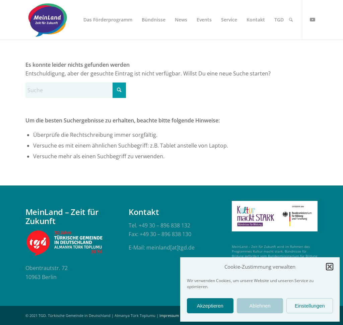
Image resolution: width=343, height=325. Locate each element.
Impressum (169, 315)
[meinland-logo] (47, 20)
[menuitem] (108, 20)
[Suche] (290, 20)
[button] (329, 266)
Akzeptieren (210, 306)
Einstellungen (310, 306)
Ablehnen (259, 306)
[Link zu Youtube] (312, 19)
